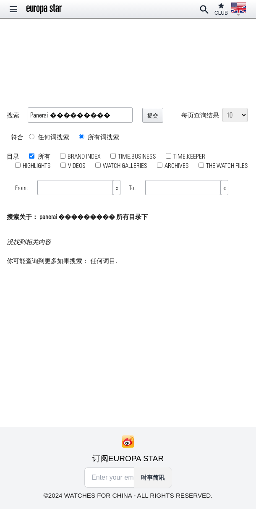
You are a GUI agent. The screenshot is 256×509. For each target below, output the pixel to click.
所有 (43, 156)
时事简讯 (153, 477)
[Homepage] (44, 9)
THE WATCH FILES (227, 165)
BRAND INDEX (84, 156)
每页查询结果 (200, 115)
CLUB (221, 9)
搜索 (13, 115)
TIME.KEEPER (189, 156)
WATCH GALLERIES (125, 165)
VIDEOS (77, 165)
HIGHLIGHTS (37, 165)
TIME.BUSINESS (137, 156)
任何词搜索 (49, 137)
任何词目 (102, 260)
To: (133, 187)
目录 (13, 156)
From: (22, 187)
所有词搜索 (99, 137)
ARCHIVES (177, 165)
